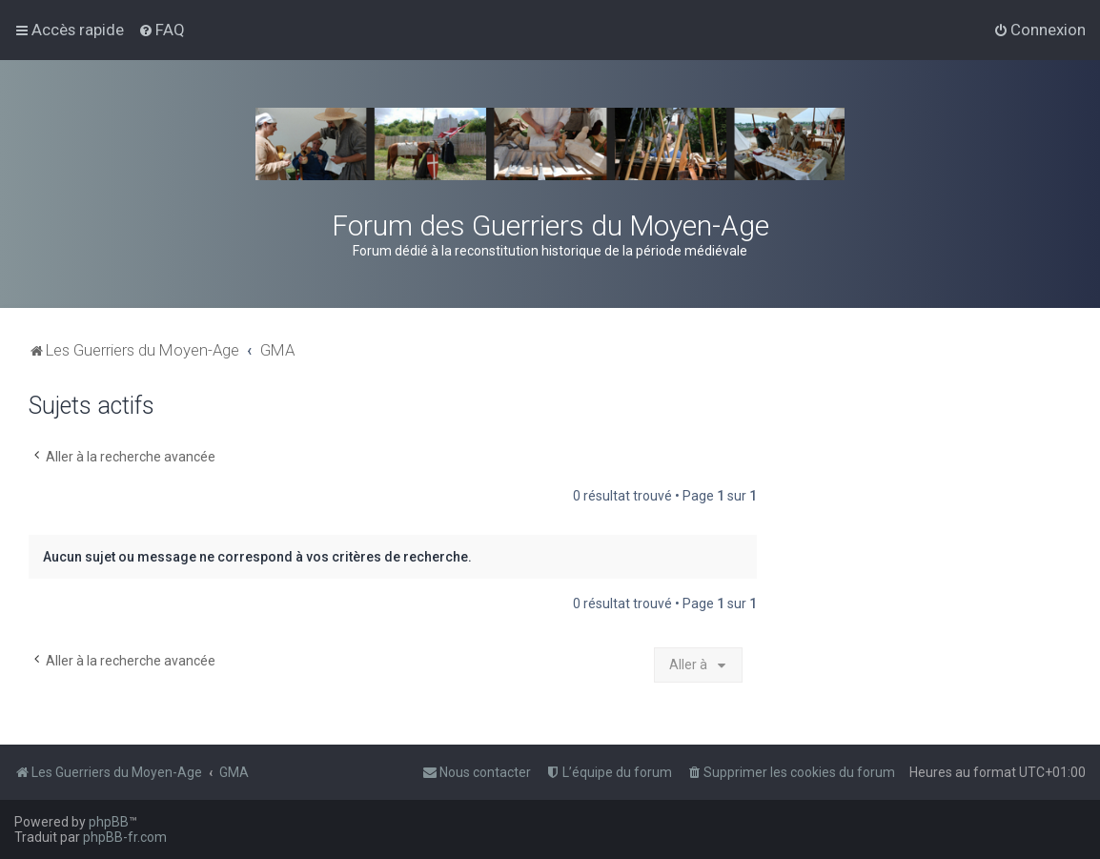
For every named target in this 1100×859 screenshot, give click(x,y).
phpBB (109, 821)
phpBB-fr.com (125, 837)
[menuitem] (161, 29)
